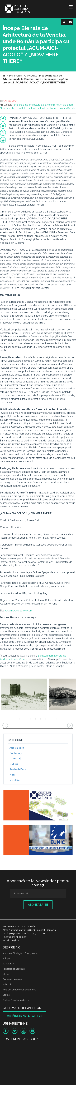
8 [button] (56, 719)
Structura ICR (9, 963)
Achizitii (7, 984)
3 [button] (30, 719)
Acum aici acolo (65, 104)
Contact (6, 995)
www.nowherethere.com (18, 610)
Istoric (6, 974)
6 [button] (46, 719)
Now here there (8, 108)
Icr (14, 104)
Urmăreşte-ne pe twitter (24, 1015)
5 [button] (40, 719)
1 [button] (20, 719)
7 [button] (51, 719)
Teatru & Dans (18, 769)
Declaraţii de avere (12, 979)
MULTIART (16, 780)
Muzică (14, 764)
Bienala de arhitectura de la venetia (35, 104)
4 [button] (35, 719)
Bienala (71, 108)
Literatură (15, 758)
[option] (24, 695)
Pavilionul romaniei (56, 108)
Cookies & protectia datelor (16, 1000)
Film (12, 774)
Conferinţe (16, 753)
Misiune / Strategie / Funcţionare (20, 953)
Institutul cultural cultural (31, 108)
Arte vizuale (17, 747)
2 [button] (25, 719)
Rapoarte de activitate (14, 969)
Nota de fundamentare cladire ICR (20, 989)
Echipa (6, 958)
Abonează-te (38, 904)
